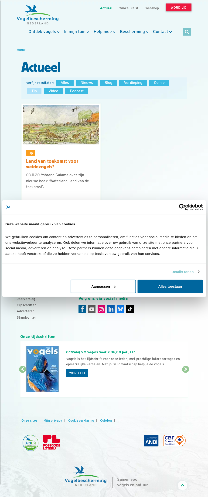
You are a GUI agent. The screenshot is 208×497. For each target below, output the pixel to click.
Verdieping (133, 82)
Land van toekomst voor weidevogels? (52, 164)
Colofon (106, 420)
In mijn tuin (74, 31)
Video (53, 91)
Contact (160, 31)
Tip (34, 91)
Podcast (77, 91)
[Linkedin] (111, 309)
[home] (38, 15)
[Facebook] (82, 309)
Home (21, 50)
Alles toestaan (170, 286)
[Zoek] (187, 32)
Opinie (159, 82)
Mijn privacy (53, 420)
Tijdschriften (26, 305)
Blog (108, 82)
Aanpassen (103, 286)
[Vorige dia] (22, 383)
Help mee (103, 31)
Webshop (152, 8)
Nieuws (87, 82)
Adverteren (25, 311)
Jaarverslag (26, 299)
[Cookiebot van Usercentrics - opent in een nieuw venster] (182, 206)
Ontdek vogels (42, 31)
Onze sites (29, 420)
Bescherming (132, 31)
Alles (65, 82)
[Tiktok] (130, 309)
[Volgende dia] (185, 383)
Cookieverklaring (81, 420)
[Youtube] (91, 309)
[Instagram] (101, 309)
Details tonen (182, 272)
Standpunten (27, 317)
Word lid (77, 373)
